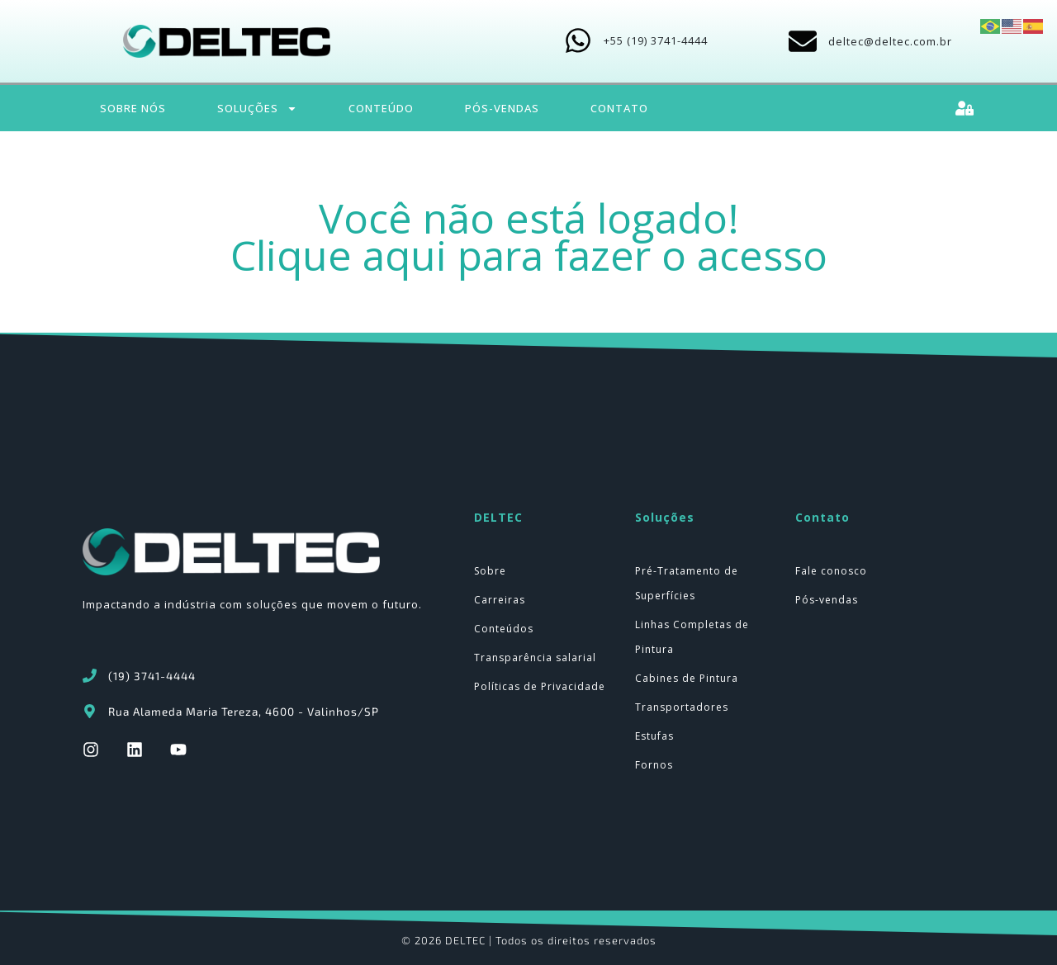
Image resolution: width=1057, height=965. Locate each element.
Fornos (654, 765)
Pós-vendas (826, 600)
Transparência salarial (535, 657)
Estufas (654, 736)
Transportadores (681, 707)
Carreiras (499, 600)
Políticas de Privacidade (539, 686)
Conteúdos (503, 629)
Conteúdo (381, 108)
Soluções (257, 108)
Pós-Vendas (502, 108)
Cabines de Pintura (686, 678)
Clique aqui (338, 255)
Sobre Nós (133, 108)
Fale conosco (831, 571)
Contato (619, 108)
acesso (762, 255)
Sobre (490, 571)
